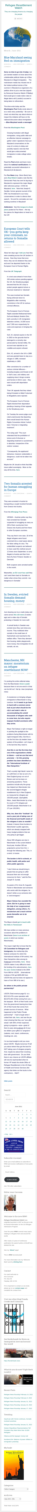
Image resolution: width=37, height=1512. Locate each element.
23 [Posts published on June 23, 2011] (22, 1125)
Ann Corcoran (18, 64)
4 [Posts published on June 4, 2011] (30, 1114)
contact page (19, 1288)
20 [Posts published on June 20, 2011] (10, 1125)
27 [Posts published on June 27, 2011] (10, 1128)
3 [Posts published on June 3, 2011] (26, 1114)
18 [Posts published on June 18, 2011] (31, 1121)
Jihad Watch (12, 178)
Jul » (10, 1134)
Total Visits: (8, 1505)
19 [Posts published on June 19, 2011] (6, 1125)
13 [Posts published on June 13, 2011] (10, 1121)
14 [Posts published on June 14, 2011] (14, 1121)
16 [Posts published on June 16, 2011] (22, 1121)
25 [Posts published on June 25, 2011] (31, 1125)
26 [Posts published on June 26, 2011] (6, 1128)
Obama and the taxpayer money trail (16, 1436)
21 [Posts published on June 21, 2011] (14, 1125)
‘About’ (12, 1250)
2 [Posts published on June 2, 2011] (22, 1114)
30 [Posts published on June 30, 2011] (22, 1128)
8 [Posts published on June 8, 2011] (18, 1118)
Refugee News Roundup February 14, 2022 (18, 1394)
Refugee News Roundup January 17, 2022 (18, 1408)
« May (6, 1134)
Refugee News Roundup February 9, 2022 (18, 1398)
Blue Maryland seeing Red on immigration (18, 59)
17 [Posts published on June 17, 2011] (27, 1121)
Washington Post (17, 127)
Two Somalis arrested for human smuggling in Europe (18, 487)
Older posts (8, 1081)
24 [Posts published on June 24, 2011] (27, 1125)
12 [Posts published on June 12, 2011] (6, 1121)
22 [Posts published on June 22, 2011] (18, 1125)
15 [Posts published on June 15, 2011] (18, 1121)
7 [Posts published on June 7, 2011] (14, 1118)
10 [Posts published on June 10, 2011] (27, 1118)
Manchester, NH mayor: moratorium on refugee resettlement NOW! (16, 664)
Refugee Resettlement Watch (18, 6)
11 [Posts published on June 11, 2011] (31, 1118)
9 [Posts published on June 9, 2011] (22, 1118)
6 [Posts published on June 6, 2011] (10, 1118)
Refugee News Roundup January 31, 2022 (18, 1401)
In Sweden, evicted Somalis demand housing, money (16, 598)
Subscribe (12, 1180)
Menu (18, 19)
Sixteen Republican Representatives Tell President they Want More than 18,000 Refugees (17, 1430)
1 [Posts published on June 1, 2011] (18, 1114)
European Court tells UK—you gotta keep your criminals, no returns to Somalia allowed (17, 235)
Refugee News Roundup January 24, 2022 (18, 1405)
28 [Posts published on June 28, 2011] (14, 1128)
